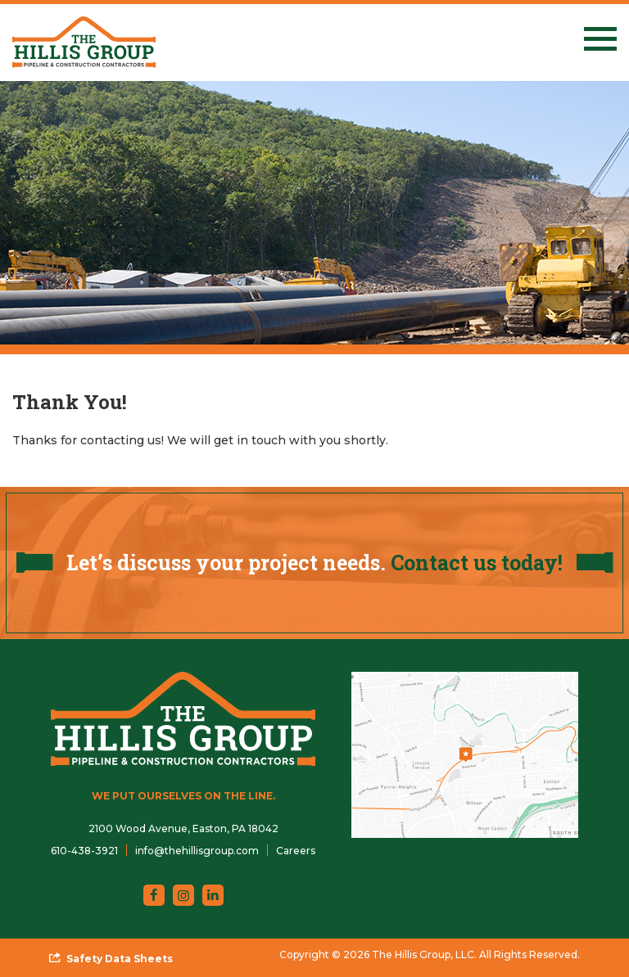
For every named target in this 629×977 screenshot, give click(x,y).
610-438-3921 (84, 850)
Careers (295, 850)
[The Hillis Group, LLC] (84, 42)
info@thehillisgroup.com (197, 850)
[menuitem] (84, 850)
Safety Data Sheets (119, 958)
